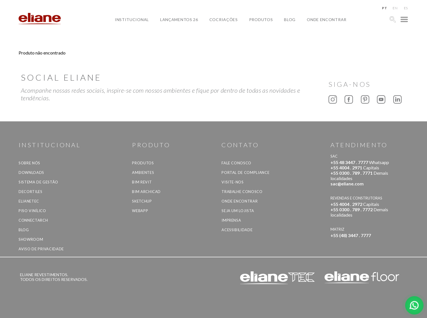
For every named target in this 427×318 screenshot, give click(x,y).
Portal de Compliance (245, 172)
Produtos (261, 19)
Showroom (31, 239)
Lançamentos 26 (179, 19)
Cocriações (223, 19)
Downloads (31, 172)
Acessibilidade (237, 230)
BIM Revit (142, 182)
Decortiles (31, 191)
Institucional (132, 19)
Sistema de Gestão (38, 182)
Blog (290, 19)
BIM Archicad (146, 191)
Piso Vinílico (32, 210)
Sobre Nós (29, 163)
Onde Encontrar (326, 19)
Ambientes (143, 172)
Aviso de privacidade (41, 249)
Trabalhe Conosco (242, 191)
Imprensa (231, 220)
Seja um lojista (238, 210)
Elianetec (29, 201)
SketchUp (142, 201)
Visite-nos (233, 182)
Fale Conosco (236, 163)
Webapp (140, 210)
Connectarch (33, 220)
